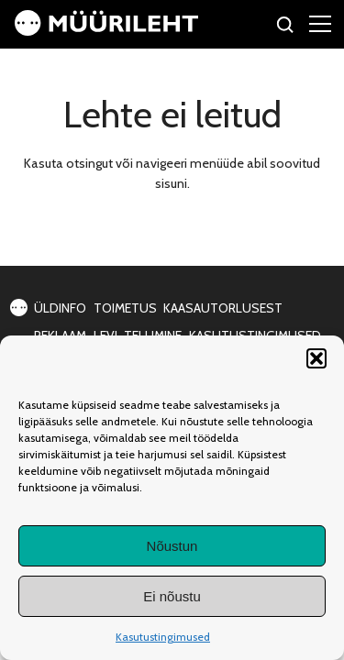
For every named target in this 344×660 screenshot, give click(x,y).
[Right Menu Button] (320, 23)
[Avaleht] (106, 31)
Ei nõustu (172, 596)
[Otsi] (286, 27)
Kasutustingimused (163, 637)
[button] (316, 358)
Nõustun (172, 546)
